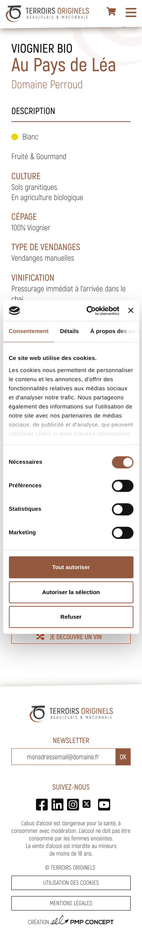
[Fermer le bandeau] (130, 310)
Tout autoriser (71, 567)
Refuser (71, 616)
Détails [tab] (69, 331)
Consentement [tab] (28, 331)
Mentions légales (71, 903)
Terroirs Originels (73, 867)
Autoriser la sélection (71, 592)
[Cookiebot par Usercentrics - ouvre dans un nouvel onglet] (89, 311)
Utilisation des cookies (70, 882)
